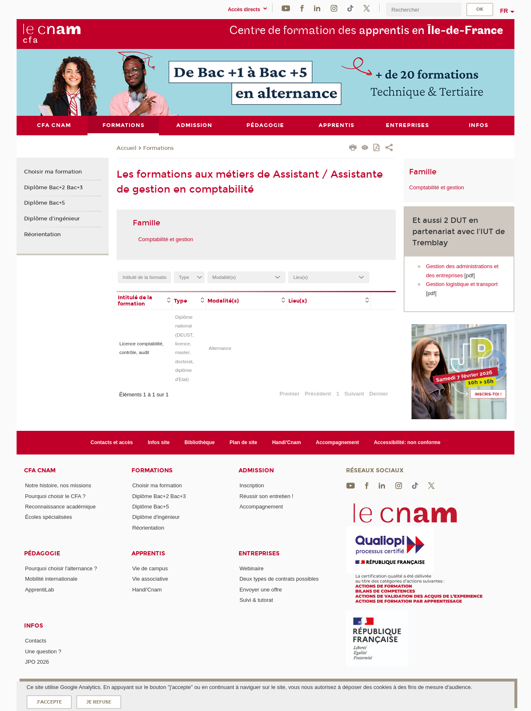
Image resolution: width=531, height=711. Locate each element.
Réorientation (42, 234)
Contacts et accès (111, 442)
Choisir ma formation (53, 172)
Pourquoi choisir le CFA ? (55, 496)
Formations (158, 147)
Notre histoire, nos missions (58, 485)
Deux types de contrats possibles (279, 579)
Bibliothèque (200, 442)
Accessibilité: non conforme (407, 442)
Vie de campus (150, 568)
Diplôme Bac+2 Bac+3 (53, 187)
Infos (33, 625)
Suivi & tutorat (256, 599)
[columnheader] (145, 300)
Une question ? (43, 651)
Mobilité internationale (51, 579)
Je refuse (98, 702)
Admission (256, 470)
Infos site (159, 442)
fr (504, 10)
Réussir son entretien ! (266, 496)
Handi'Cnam (286, 442)
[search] (423, 10)
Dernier (378, 393)
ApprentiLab (39, 589)
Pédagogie (42, 553)
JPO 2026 (37, 661)
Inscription (251, 485)
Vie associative (150, 579)
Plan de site (243, 442)
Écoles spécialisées (48, 517)
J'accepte (49, 702)
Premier (290, 393)
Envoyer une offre (260, 589)
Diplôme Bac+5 (44, 203)
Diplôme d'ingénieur (52, 218)
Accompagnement (337, 442)
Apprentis (148, 553)
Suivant (354, 393)
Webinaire (251, 568)
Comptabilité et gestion (165, 239)
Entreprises (259, 553)
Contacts (35, 641)
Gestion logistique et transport (462, 284)
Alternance (220, 347)
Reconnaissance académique (60, 506)
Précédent (318, 393)
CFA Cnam (40, 470)
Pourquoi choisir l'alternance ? (61, 568)
